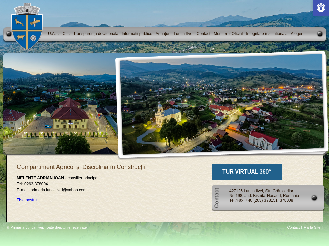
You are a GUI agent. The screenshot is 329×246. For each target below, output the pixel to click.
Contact (203, 33)
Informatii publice (137, 33)
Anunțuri (163, 33)
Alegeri (297, 33)
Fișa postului (28, 200)
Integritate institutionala (266, 33)
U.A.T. (53, 33)
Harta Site (312, 227)
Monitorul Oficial (228, 33)
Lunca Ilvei (183, 33)
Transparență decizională (95, 33)
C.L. (66, 33)
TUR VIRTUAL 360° (246, 172)
